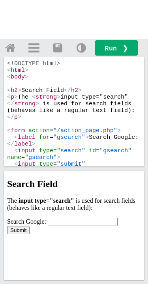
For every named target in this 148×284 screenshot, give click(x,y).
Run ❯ (116, 47)
